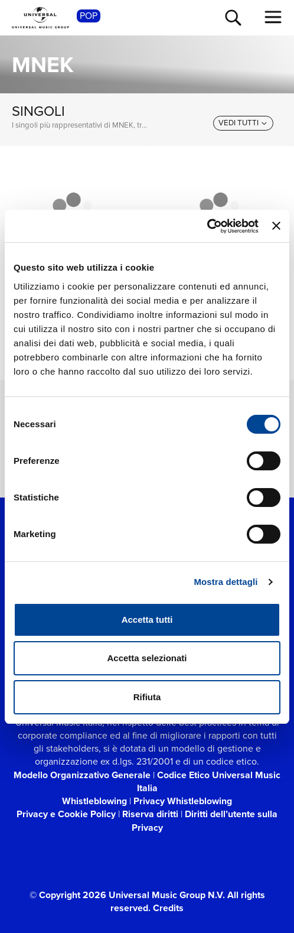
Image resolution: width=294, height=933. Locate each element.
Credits (168, 908)
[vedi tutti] (243, 123)
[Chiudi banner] (276, 226)
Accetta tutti (147, 620)
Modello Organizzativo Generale (82, 775)
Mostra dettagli (225, 582)
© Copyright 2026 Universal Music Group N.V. (127, 895)
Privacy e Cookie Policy (66, 814)
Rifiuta (147, 697)
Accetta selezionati (147, 658)
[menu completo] (273, 17)
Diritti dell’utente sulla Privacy (205, 820)
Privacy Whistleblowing (182, 801)
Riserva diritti (150, 814)
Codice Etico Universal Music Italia (209, 781)
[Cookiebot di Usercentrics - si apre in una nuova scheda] (207, 226)
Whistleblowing (94, 801)
